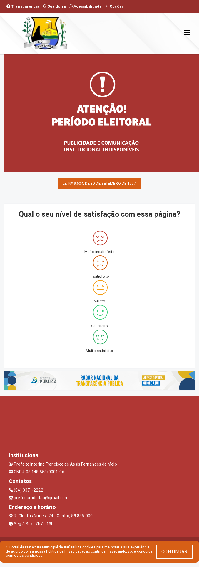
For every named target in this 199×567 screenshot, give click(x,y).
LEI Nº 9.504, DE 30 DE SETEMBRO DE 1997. (100, 183)
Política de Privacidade (65, 551)
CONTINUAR (174, 551)
